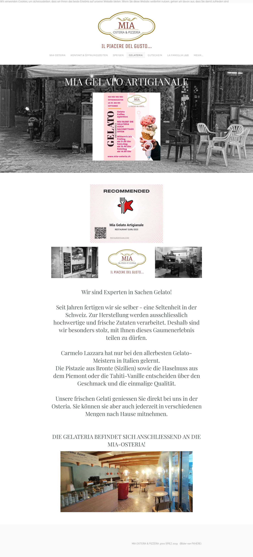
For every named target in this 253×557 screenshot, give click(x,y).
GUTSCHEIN (155, 55)
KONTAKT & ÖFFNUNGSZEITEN (89, 55)
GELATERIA (136, 55)
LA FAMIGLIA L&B (178, 55)
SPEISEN (118, 55)
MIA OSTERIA (57, 55)
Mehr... (198, 55)
